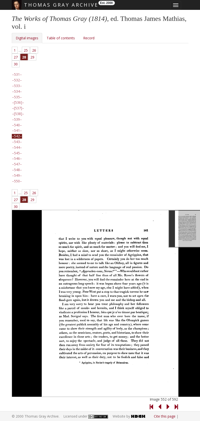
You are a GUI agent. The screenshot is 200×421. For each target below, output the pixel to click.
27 (16, 57)
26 (34, 50)
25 (26, 50)
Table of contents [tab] (61, 38)
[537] (18, 108)
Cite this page (164, 416)
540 (17, 125)
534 (17, 91)
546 (17, 158)
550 (17, 181)
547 (17, 164)
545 (17, 153)
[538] (18, 114)
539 (17, 119)
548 (17, 170)
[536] (18, 102)
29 (32, 57)
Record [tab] (88, 38)
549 (17, 175)
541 (17, 130)
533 (17, 86)
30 (16, 64)
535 (17, 97)
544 (17, 147)
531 (17, 74)
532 (17, 80)
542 (17, 136)
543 (17, 142)
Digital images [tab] (27, 38)
